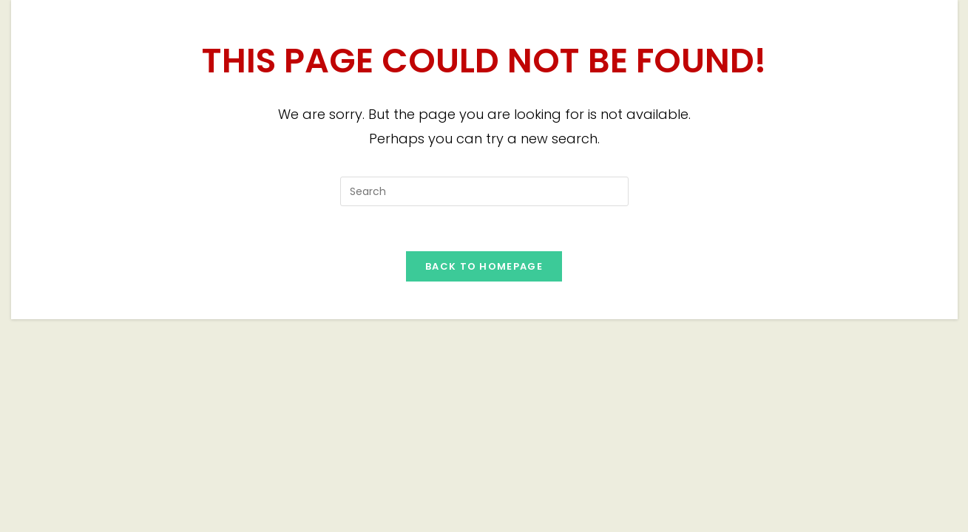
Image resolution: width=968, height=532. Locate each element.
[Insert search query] (484, 191)
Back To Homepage (484, 266)
